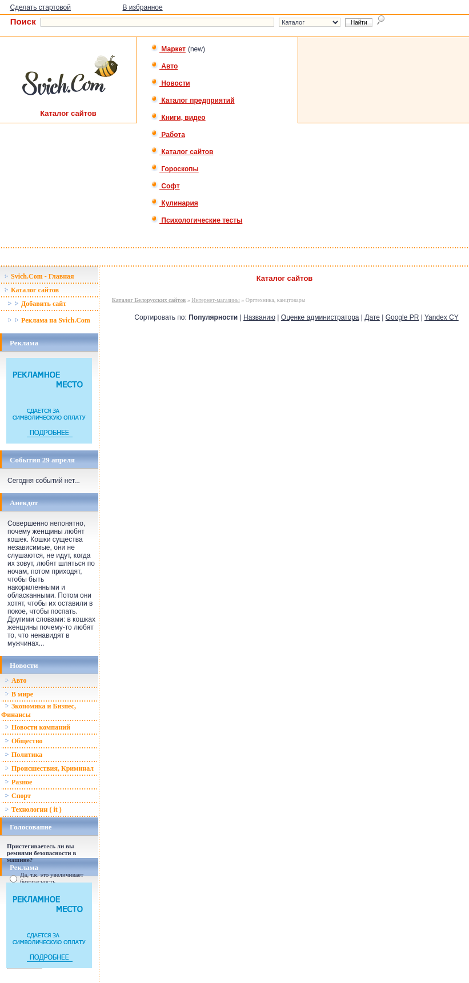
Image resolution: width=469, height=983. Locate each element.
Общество (24, 741)
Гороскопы (175, 169)
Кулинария (174, 203)
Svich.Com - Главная (39, 276)
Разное (18, 782)
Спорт (18, 796)
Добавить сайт (36, 304)
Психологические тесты (196, 220)
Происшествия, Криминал (49, 768)
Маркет (168, 49)
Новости (170, 83)
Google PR (402, 317)
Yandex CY (441, 317)
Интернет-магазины (215, 300)
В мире (19, 694)
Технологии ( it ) (33, 809)
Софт (165, 186)
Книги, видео (178, 118)
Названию (259, 317)
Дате (372, 317)
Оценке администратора (320, 317)
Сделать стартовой (40, 7)
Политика (23, 755)
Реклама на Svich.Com (48, 320)
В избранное (142, 7)
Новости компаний (37, 727)
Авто (164, 66)
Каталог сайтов (182, 152)
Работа (168, 135)
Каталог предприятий (193, 100)
